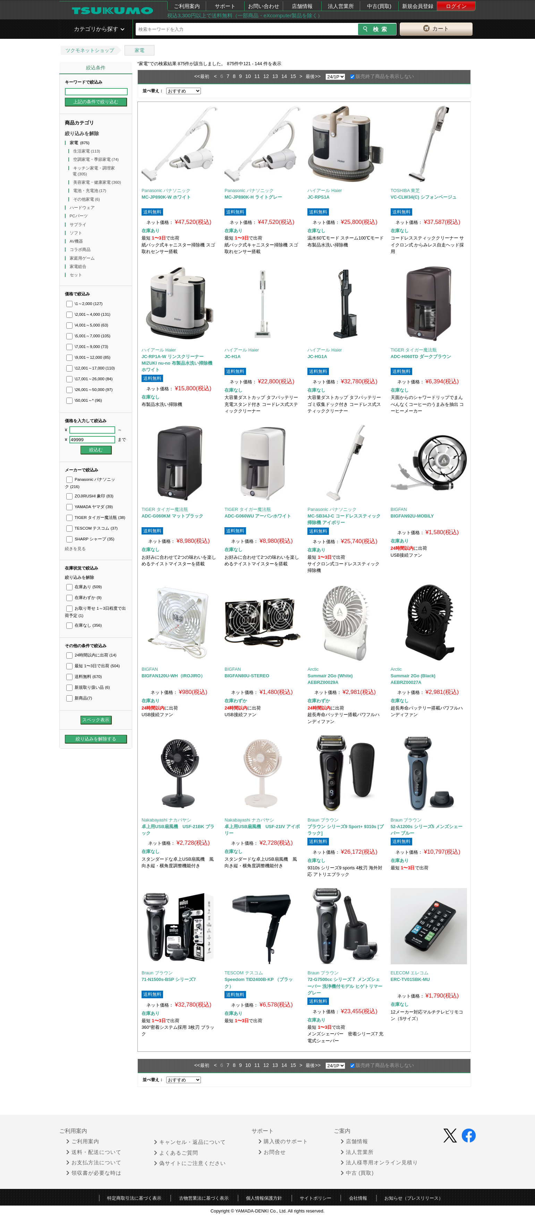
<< (197, 76)
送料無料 (84, 677)
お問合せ (272, 1152)
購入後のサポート (283, 1141)
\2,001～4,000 (88, 314)
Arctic (313, 669)
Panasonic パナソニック (166, 190)
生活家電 (86, 151)
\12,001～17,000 (90, 368)
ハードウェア (83, 208)
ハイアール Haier (324, 190)
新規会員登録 (417, 6)
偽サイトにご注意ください (190, 1163)
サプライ (78, 225)
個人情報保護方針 (264, 1198)
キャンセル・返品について (190, 1142)
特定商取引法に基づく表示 (134, 1198)
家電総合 (78, 266)
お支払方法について (93, 1162)
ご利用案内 (187, 6)
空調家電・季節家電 (96, 159)
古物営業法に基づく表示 (204, 1198)
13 (275, 76)
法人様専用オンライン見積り (379, 1162)
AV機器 (77, 241)
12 (266, 76)
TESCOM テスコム (92, 528)
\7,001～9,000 (87, 347)
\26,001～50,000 (89, 390)
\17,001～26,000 (89, 379)
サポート (225, 6)
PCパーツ (79, 216)
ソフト (76, 233)
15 (293, 76)
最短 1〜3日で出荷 (93, 666)
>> (318, 76)
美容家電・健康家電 (97, 182)
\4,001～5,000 (87, 325)
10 (248, 76)
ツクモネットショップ (90, 50)
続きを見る (75, 549)
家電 (139, 50)
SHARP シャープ (90, 539)
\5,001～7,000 (88, 336)
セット (76, 275)
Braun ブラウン (323, 820)
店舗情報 (302, 6)
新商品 (79, 698)
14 (284, 76)
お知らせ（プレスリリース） (413, 1198)
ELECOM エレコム (410, 972)
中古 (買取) (357, 1173)
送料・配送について (93, 1152)
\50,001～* (84, 400)
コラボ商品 (81, 249)
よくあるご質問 (176, 1153)
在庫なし (84, 625)
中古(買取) (379, 6)
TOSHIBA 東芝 (405, 190)
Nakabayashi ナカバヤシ (166, 820)
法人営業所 (341, 6)
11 (257, 76)
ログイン (456, 6)
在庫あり (84, 587)
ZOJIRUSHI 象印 (89, 496)
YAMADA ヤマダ (89, 507)
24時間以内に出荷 (91, 655)
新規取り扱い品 (88, 687)
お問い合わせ (263, 6)
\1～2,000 (84, 304)
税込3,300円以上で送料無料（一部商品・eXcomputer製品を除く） (245, 15)
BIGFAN (399, 509)
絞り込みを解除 (82, 133)
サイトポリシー (315, 1198)
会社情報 (358, 1198)
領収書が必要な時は (93, 1173)
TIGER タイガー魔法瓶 (95, 517)
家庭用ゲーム (83, 258)
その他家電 (86, 199)
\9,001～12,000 (88, 357)
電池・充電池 (90, 191)
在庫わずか (83, 598)
